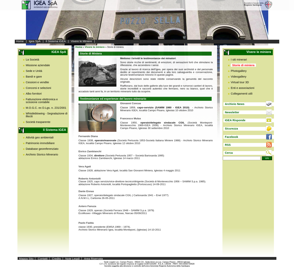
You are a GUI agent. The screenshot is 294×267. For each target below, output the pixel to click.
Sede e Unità (34, 70)
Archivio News (234, 104)
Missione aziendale (38, 65)
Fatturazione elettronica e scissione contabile (42, 101)
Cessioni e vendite (37, 82)
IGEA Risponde (235, 120)
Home (20, 41)
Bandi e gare (34, 76)
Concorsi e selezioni (38, 87)
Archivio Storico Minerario (42, 154)
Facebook (231, 136)
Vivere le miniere (95, 47)
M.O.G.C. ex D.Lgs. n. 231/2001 (46, 107)
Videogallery (238, 76)
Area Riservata (93, 258)
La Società (32, 59)
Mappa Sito (26, 258)
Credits (56, 258)
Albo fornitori (34, 93)
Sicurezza (231, 128)
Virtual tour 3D (240, 82)
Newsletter (232, 112)
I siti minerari (239, 59)
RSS (228, 144)
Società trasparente (38, 121)
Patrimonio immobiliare (40, 143)
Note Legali (72, 258)
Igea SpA (35, 41)
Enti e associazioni (242, 87)
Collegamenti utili (241, 93)
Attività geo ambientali (40, 137)
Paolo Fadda (86, 222)
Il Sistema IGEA (56, 41)
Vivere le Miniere (81, 41)
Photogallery (238, 70)
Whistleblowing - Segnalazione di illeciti (46, 115)
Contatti (43, 258)
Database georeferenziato (42, 148)
